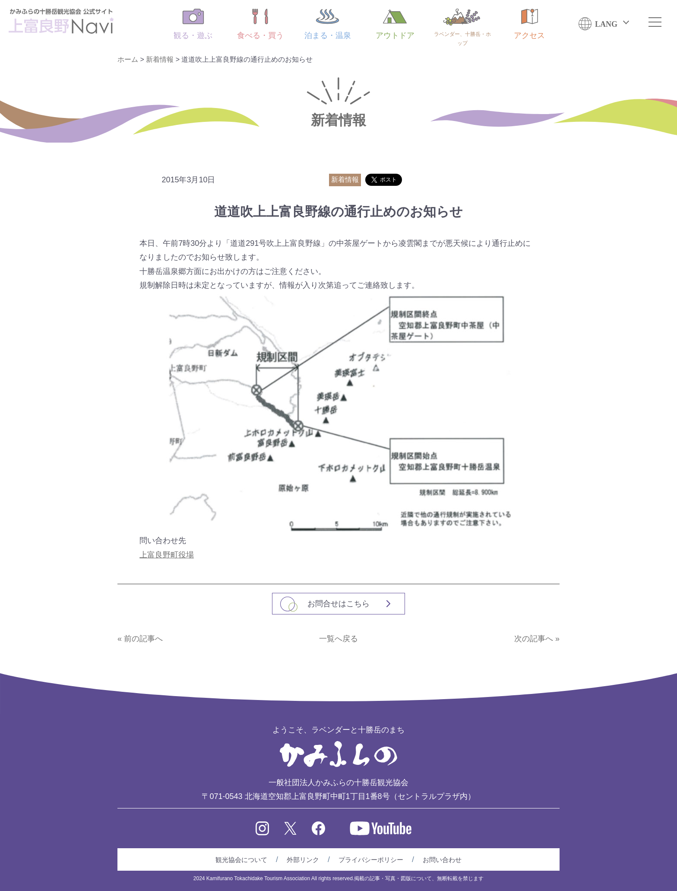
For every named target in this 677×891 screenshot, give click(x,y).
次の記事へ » (537, 638)
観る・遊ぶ (193, 24)
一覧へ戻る (338, 638)
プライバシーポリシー (370, 859)
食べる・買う (260, 24)
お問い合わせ (442, 859)
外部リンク (303, 859)
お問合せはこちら (338, 603)
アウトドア (395, 24)
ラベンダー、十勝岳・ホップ (462, 27)
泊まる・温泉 (327, 24)
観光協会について (241, 859)
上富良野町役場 (166, 555)
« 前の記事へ (140, 638)
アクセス (529, 24)
